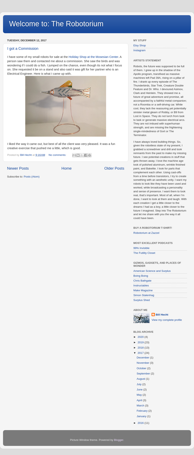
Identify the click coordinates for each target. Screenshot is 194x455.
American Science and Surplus (152, 270)
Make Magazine (143, 290)
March (141, 405)
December (143, 357)
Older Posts (114, 168)
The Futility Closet (144, 252)
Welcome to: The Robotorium (56, 24)
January (142, 416)
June (140, 389)
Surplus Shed (141, 300)
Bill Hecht (162, 314)
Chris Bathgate (142, 280)
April (140, 400)
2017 (141, 352)
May (139, 394)
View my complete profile (167, 319)
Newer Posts (18, 168)
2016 (141, 422)
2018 (141, 347)
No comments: (58, 154)
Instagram (139, 50)
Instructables (141, 285)
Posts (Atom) (32, 176)
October (142, 368)
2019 (141, 342)
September (144, 373)
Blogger (118, 439)
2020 (141, 336)
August (141, 378)
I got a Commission (22, 49)
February (142, 410)
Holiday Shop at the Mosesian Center (93, 56)
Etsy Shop (139, 45)
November (143, 362)
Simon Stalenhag (143, 295)
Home (66, 168)
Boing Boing (140, 275)
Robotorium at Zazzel (146, 232)
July (139, 384)
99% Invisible (141, 248)
